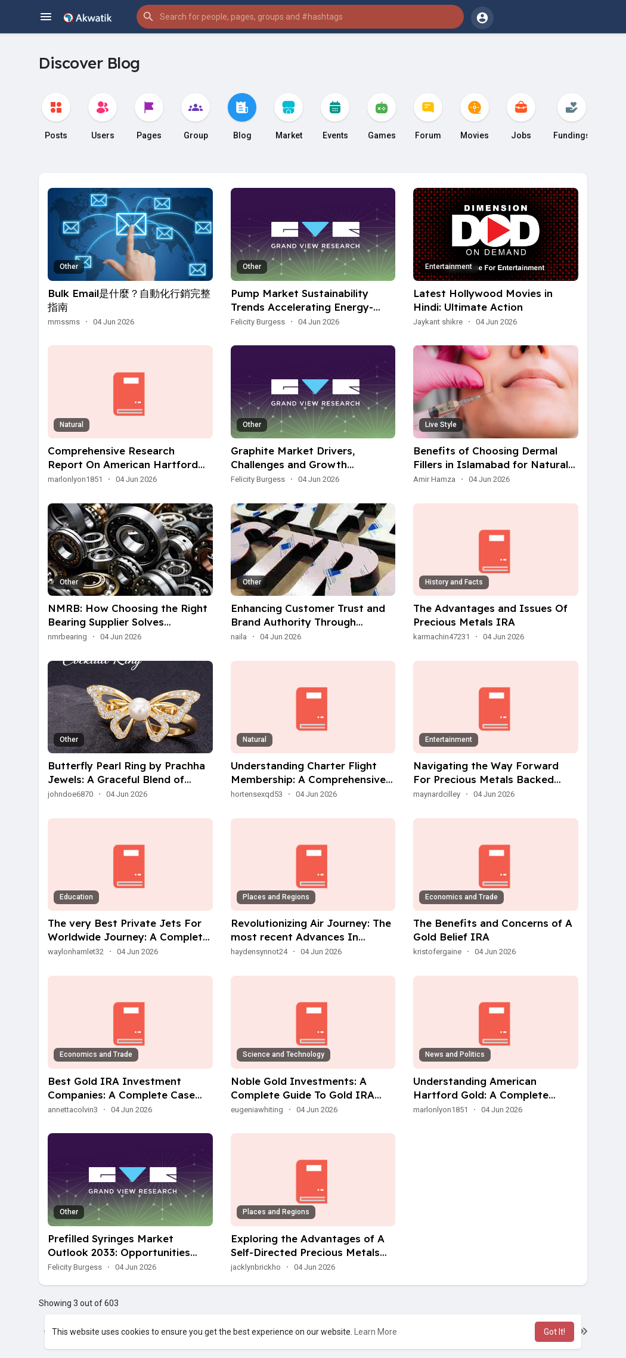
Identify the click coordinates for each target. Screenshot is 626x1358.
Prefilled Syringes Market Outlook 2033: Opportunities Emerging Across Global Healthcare (119, 1259)
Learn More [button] (375, 1332)
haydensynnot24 (259, 951)
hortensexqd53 (257, 794)
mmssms (64, 321)
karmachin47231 (441, 636)
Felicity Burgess (258, 321)
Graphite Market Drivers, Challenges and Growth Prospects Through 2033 (293, 464)
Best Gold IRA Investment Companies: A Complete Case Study (121, 1095)
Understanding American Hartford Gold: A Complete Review (480, 1095)
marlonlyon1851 (75, 479)
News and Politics (455, 1054)
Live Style (441, 424)
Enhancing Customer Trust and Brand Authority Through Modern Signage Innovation (308, 622)
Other (69, 266)
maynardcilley (436, 794)
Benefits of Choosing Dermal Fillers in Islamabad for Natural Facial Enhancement (490, 464)
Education (76, 897)
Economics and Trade (461, 897)
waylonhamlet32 (76, 951)
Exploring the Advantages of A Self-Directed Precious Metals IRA (308, 1252)
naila (239, 636)
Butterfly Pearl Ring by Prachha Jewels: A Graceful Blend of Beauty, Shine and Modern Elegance (126, 786)
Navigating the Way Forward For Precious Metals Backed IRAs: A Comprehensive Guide (487, 779)
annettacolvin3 (73, 1109)
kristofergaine (437, 951)
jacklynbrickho (256, 1267)
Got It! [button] (554, 1332)
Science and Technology (283, 1054)
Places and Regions (276, 897)
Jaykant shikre (438, 321)
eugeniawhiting (257, 1109)
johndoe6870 (70, 794)
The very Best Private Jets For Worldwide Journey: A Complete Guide (128, 937)
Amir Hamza (434, 479)
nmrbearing (67, 636)
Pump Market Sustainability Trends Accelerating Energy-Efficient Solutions (302, 307)
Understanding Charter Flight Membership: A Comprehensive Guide (308, 779)
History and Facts (454, 582)
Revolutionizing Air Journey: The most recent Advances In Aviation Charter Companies (311, 937)
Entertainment (448, 266)
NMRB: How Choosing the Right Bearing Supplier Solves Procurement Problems (127, 622)
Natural (71, 424)
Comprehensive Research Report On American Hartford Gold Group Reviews (123, 464)
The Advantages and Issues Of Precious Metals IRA (490, 615)
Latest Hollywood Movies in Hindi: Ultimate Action (483, 300)
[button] (300, 17)
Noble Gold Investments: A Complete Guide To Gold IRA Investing (302, 1095)
